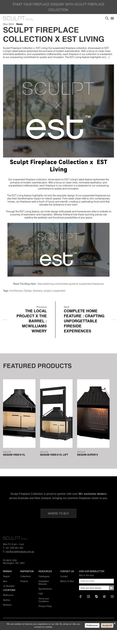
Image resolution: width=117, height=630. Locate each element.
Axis (5, 581)
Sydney (6, 600)
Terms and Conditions (44, 600)
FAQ (41, 594)
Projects (24, 581)
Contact (64, 576)
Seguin (6, 576)
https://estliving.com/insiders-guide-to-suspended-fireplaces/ (70, 283)
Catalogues (44, 576)
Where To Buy (67, 581)
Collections (25, 576)
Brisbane (7, 605)
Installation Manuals (44, 582)
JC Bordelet (8, 586)
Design (28, 290)
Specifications (45, 589)
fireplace (38, 290)
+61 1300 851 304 (14, 548)
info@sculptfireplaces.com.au (20, 552)
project (47, 290)
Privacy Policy (45, 606)
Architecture (16, 290)
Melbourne (8, 595)
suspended (59, 290)
